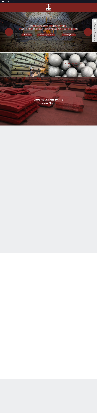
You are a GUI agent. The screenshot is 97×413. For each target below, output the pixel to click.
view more (24, 68)
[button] (9, 32)
